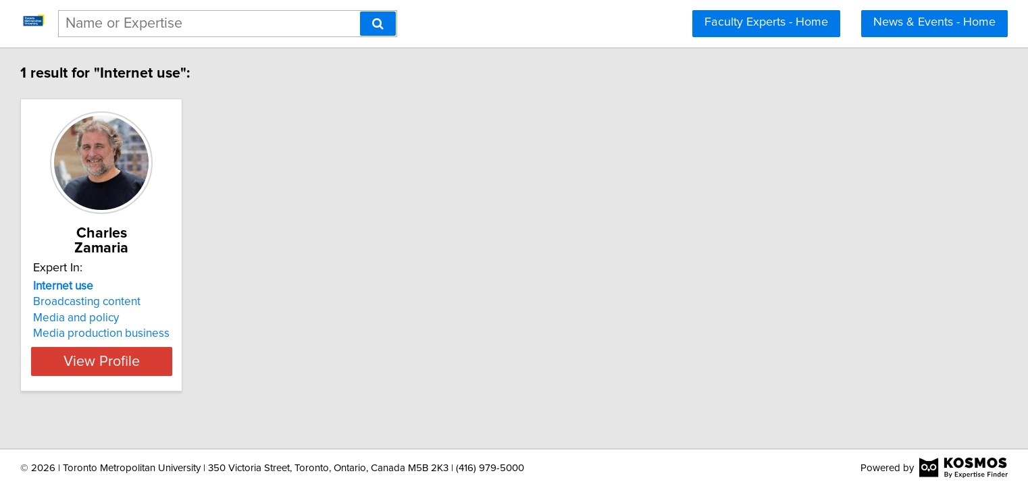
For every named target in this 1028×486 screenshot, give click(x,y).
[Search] (378, 23)
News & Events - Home (934, 22)
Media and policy (164, 303)
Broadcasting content (175, 287)
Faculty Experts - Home (766, 22)
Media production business (190, 319)
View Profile (207, 346)
